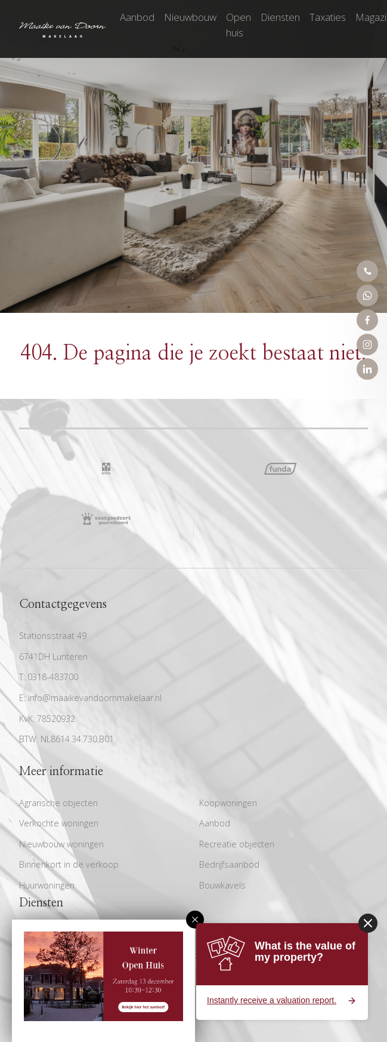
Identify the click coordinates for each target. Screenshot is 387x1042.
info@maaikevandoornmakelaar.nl (95, 697)
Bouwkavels (222, 885)
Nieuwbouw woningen (61, 844)
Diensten (280, 17)
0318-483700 (52, 677)
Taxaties (327, 17)
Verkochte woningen (58, 823)
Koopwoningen (228, 803)
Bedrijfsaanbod (229, 864)
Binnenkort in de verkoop (69, 864)
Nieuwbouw (190, 17)
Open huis (238, 24)
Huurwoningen (47, 885)
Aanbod (137, 17)
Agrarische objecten (58, 803)
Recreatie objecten (236, 844)
